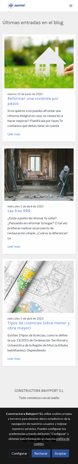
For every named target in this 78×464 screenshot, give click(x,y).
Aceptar (60, 453)
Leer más (13, 134)
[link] (16, 5)
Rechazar (41, 453)
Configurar (19, 453)
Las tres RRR (19, 210)
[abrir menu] (71, 6)
